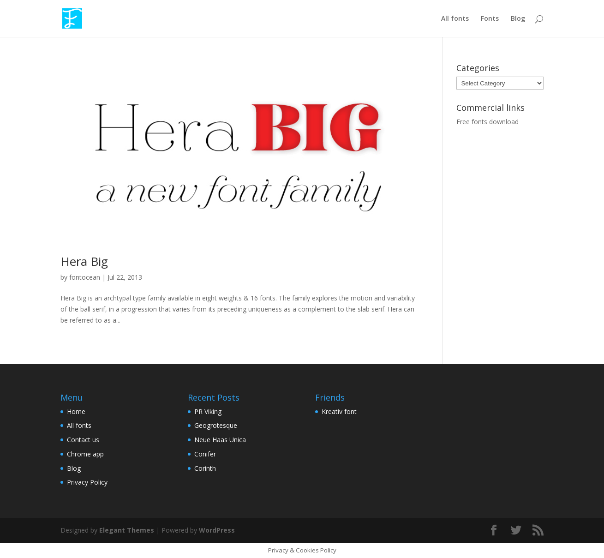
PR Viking (207, 411)
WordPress (217, 530)
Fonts (490, 19)
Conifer (205, 454)
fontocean (84, 277)
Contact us (83, 439)
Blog (518, 19)
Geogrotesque (215, 425)
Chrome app (85, 454)
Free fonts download (487, 121)
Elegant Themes (126, 530)
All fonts (455, 19)
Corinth (205, 468)
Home (76, 411)
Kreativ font (339, 411)
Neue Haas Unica (220, 439)
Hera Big (84, 261)
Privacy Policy (87, 482)
